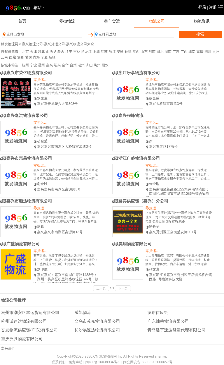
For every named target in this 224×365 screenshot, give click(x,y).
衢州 (97, 65)
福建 (128, 51)
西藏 (12, 57)
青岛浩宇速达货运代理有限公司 (176, 330)
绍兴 (57, 65)
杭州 (25, 65)
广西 (183, 51)
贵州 (215, 51)
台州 (73, 65)
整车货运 (112, 21)
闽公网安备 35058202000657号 (147, 362)
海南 (191, 51)
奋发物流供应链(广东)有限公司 (29, 330)
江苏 (104, 51)
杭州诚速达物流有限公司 (24, 321)
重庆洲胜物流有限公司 (22, 338)
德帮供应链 (157, 312)
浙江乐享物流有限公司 (139, 72)
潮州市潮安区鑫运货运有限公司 (30, 312)
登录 (202, 7)
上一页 (101, 288)
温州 (41, 65)
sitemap (161, 356)
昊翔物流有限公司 (135, 244)
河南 (152, 51)
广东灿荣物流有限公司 (168, 321)
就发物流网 (9, 44)
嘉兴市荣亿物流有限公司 (29, 72)
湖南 (168, 51)
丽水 (105, 65)
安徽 (120, 51)
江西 (136, 51)
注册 (213, 7)
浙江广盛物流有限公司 (139, 158)
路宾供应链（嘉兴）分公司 (143, 201)
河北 (41, 51)
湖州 (81, 65)
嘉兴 (49, 65)
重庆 (199, 51)
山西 (49, 51)
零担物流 (67, 21)
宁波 (33, 65)
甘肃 (28, 57)
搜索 (200, 34)
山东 (144, 51)
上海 (96, 51)
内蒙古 (59, 51)
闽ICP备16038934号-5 (102, 362)
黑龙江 (86, 51)
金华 (65, 65)
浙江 (112, 51)
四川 (207, 51)
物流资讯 (202, 21)
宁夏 (44, 57)
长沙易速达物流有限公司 (97, 330)
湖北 (159, 51)
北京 (25, 51)
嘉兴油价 (8, 348)
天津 (33, 51)
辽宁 (68, 51)
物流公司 (157, 21)
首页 (22, 21)
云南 (4, 57)
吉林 (76, 51)
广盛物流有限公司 (23, 244)
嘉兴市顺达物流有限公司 (29, 201)
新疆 (52, 57)
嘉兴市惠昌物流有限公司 (29, 158)
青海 (36, 57)
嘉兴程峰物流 (130, 115)
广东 (175, 51)
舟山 (89, 65)
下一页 (123, 288)
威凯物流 (82, 312)
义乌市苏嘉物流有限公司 (97, 321)
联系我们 (59, 362)
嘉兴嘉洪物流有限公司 (27, 115)
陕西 (20, 57)
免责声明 (75, 362)
